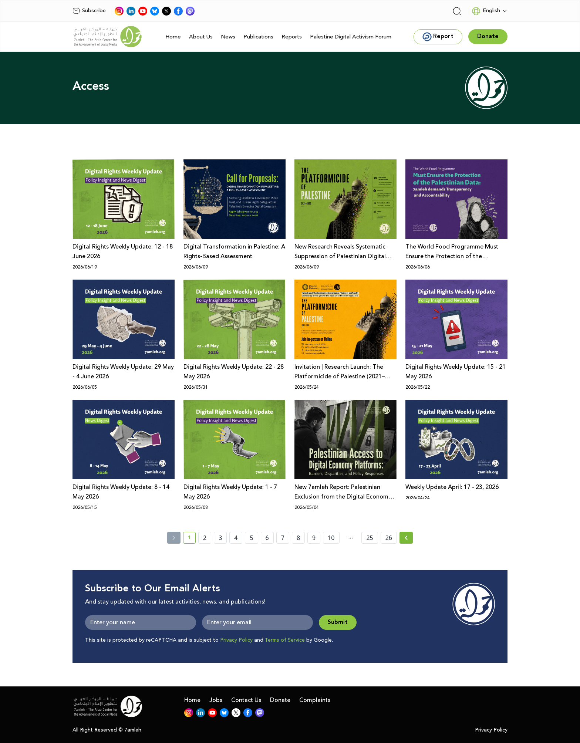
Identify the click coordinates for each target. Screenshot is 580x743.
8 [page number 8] (298, 538)
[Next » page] (406, 538)
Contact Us (246, 700)
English (486, 11)
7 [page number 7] (282, 538)
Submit (338, 622)
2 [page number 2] (204, 538)
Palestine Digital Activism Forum (350, 37)
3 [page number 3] (220, 538)
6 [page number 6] (267, 538)
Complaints (314, 700)
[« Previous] (174, 538)
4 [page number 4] (235, 538)
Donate (280, 700)
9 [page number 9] (314, 538)
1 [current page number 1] (192, 539)
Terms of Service (285, 640)
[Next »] (406, 538)
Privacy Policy (236, 640)
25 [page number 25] (369, 538)
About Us (201, 37)
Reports (291, 37)
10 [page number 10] (331, 538)
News (228, 37)
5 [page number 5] (251, 538)
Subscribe (89, 11)
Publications (258, 37)
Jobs (215, 700)
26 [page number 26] (388, 538)
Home (173, 37)
